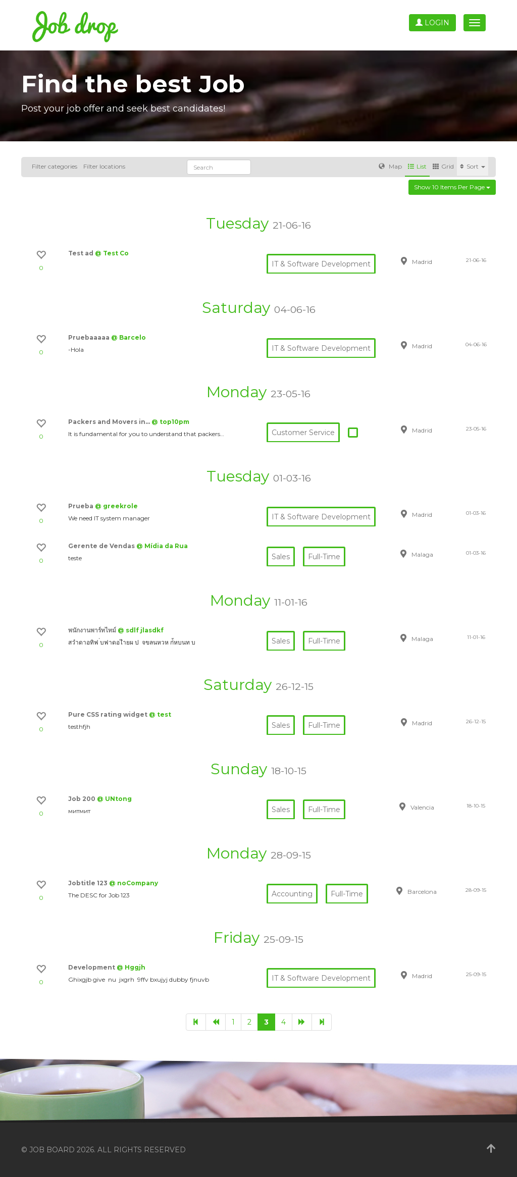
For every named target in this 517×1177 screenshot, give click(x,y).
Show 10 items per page (452, 187)
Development (92, 967)
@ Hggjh (131, 967)
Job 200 (82, 799)
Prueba (81, 506)
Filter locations (104, 166)
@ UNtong (114, 799)
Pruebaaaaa (89, 337)
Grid (443, 166)
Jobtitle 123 (88, 883)
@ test (160, 714)
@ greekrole (116, 506)
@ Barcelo (128, 337)
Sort (472, 166)
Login (432, 22)
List (417, 166)
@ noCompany (133, 883)
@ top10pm (170, 421)
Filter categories (54, 166)
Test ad (81, 253)
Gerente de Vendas (102, 546)
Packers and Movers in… (109, 421)
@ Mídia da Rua (162, 546)
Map (390, 166)
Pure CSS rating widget (108, 714)
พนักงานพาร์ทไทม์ (93, 630)
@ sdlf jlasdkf (141, 630)
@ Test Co (112, 253)
